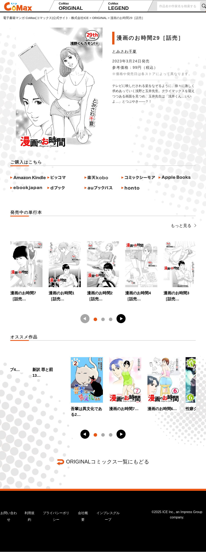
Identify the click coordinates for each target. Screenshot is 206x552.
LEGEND (126, 6)
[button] (121, 318)
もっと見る (183, 225)
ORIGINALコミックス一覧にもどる (107, 461)
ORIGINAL (77, 6)
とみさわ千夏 (124, 51)
